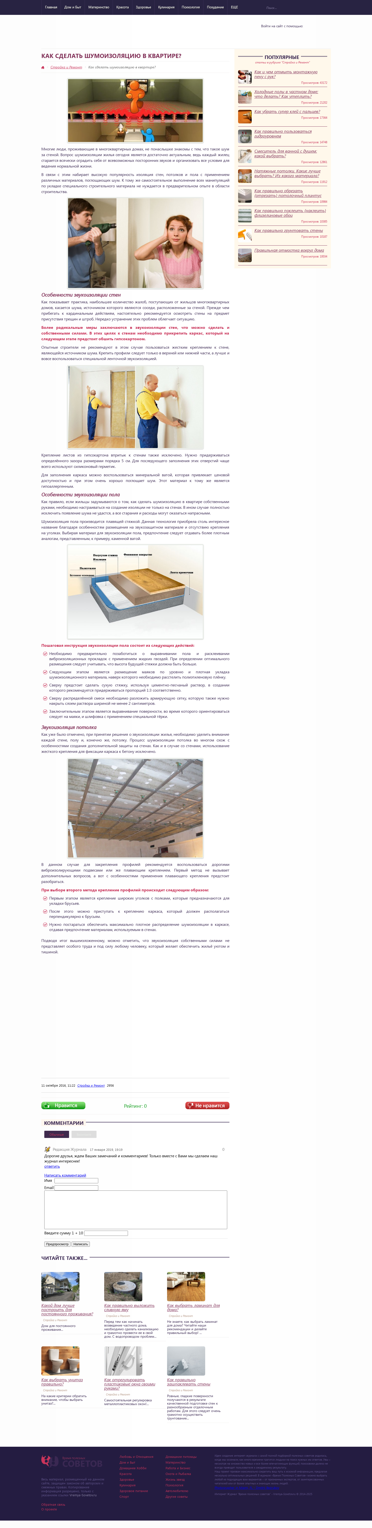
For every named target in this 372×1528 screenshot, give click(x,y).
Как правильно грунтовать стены (288, 230)
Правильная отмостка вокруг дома (289, 250)
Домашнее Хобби (133, 1475)
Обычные (57, 1134)
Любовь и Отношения (136, 1464)
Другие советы (177, 1504)
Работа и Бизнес (178, 1475)
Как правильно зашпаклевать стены (188, 1389)
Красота (122, 7)
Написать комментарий (65, 1175)
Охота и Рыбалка (178, 1481)
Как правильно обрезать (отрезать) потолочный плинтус (288, 193)
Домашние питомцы (181, 1464)
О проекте (49, 1516)
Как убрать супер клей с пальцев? (287, 111)
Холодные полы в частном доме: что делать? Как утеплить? (286, 94)
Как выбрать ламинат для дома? (193, 1315)
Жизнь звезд (175, 1487)
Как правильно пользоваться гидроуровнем (283, 133)
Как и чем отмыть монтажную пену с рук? (286, 74)
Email (48, 1187)
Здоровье (143, 7)
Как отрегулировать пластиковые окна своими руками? (129, 1391)
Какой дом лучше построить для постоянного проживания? (67, 1317)
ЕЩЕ (234, 7)
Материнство (98, 7)
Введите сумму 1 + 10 (63, 1240)
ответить (52, 1166)
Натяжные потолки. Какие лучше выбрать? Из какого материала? (287, 173)
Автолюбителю (177, 1498)
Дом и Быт (72, 7)
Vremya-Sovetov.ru (83, 1502)
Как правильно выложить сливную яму (129, 1315)
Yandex (280, 35)
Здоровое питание (134, 1498)
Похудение (215, 7)
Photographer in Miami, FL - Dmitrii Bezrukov (247, 1495)
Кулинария (166, 7)
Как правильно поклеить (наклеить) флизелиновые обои (290, 213)
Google (293, 35)
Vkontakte (267, 35)
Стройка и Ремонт (66, 67)
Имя (48, 1180)
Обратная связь (53, 1512)
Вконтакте (84, 1134)
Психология (191, 7)
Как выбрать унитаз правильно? (62, 1389)
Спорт (124, 1504)
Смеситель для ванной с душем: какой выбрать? (285, 153)
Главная (51, 7)
